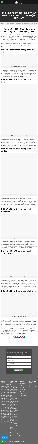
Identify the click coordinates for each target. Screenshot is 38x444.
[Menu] (2, 2)
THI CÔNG (22, 391)
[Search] (36, 2)
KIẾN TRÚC (22, 385)
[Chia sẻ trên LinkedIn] (24, 337)
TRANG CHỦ (22, 383)
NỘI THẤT (22, 387)
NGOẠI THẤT (23, 389)
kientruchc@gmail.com (17, 433)
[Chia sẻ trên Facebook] (16, 337)
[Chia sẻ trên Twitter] (18, 337)
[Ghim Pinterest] (22, 337)
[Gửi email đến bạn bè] (20, 337)
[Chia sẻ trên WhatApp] (14, 337)
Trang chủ (3, 23)
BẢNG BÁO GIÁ (23, 393)
